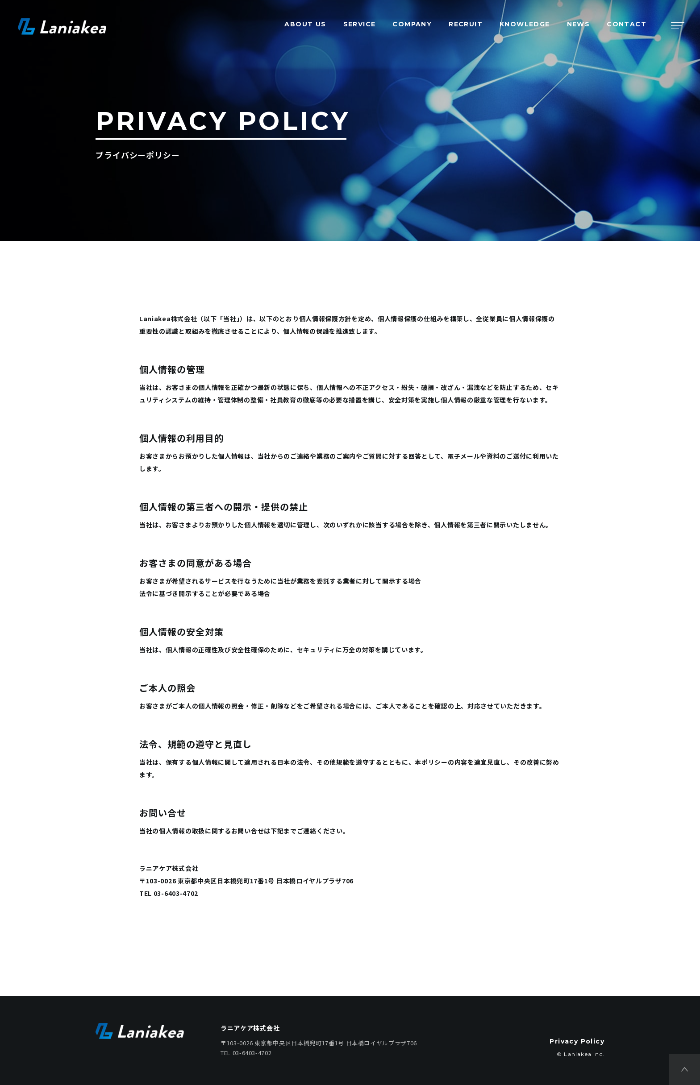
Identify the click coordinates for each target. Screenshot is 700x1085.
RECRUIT (466, 24)
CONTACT (626, 24)
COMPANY (412, 24)
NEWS (578, 24)
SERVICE (359, 24)
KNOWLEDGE (525, 24)
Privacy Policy (577, 1041)
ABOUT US (305, 24)
